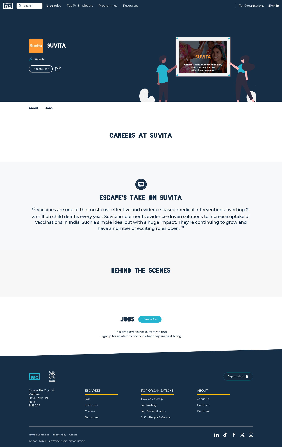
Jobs (49, 108)
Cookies (73, 434)
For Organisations (251, 5)
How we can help (152, 399)
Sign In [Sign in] (273, 5)
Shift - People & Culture (155, 417)
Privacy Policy (59, 434)
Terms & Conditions (39, 434)
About (33, 108)
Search (25, 6)
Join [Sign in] (87, 399)
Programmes (108, 5)
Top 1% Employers (80, 5)
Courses (90, 411)
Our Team (203, 405)
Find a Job (91, 405)
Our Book (203, 411)
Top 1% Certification (153, 411)
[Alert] (41, 68)
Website (40, 59)
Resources (130, 5)
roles (54, 6)
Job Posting (148, 405)
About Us (203, 399)
